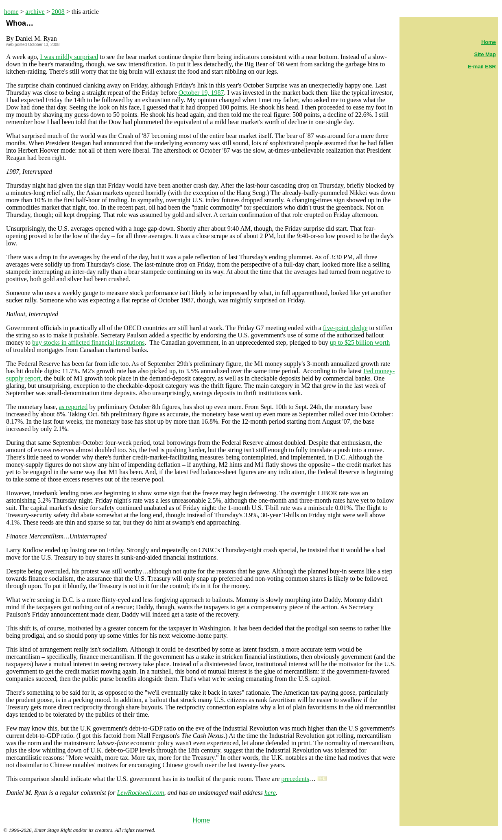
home (11, 11)
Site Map (485, 54)
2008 (58, 11)
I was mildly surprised (69, 56)
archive (35, 11)
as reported (73, 406)
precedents (295, 778)
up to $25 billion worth (360, 342)
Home (201, 820)
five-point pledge (345, 327)
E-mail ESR (482, 66)
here (270, 792)
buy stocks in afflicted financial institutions (88, 342)
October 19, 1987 (201, 92)
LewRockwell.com (140, 792)
